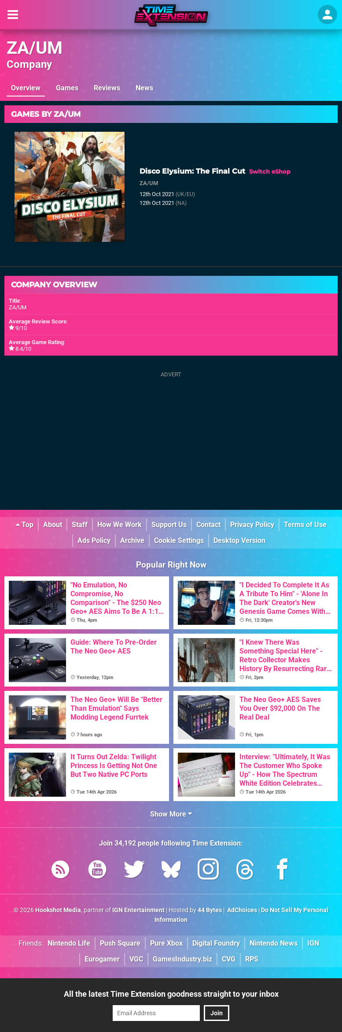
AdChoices (241, 910)
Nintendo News (274, 943)
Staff (80, 524)
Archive (132, 540)
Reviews (107, 88)
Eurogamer (102, 959)
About (52, 524)
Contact (208, 524)
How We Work (119, 524)
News (144, 88)
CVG (228, 959)
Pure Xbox (166, 943)
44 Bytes (210, 910)
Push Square (120, 943)
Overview (25, 88)
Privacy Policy (252, 524)
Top (24, 524)
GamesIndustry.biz (182, 959)
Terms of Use (305, 524)
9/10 (21, 328)
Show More (171, 814)
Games (67, 88)
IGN (313, 943)
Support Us (169, 524)
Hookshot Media (58, 910)
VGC (136, 959)
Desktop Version (239, 540)
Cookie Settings (179, 540)
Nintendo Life (69, 943)
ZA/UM (35, 47)
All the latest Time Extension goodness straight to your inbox (171, 994)
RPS (251, 959)
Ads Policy (93, 540)
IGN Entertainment (138, 910)
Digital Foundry (216, 943)
